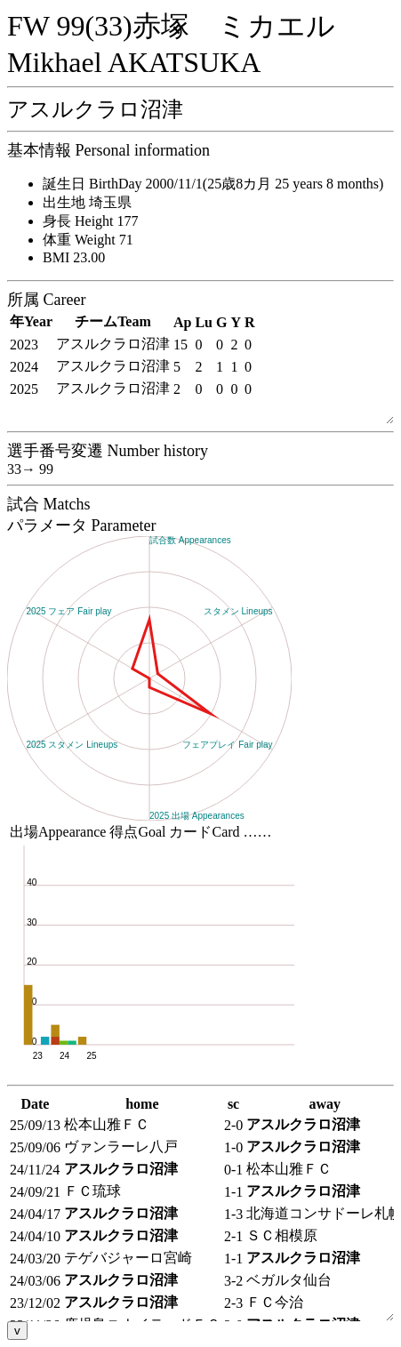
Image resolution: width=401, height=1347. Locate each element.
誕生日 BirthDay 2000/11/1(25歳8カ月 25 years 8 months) (213, 183)
